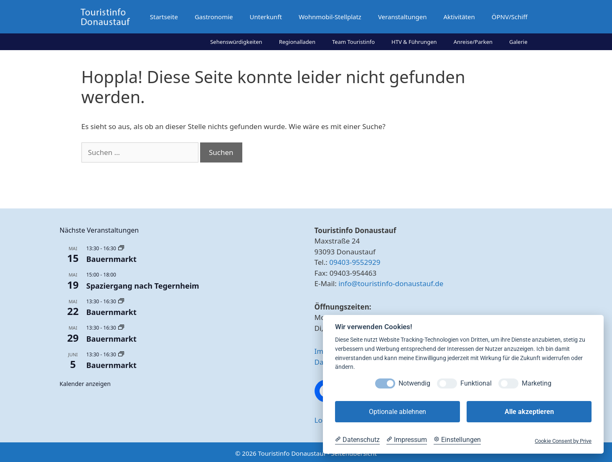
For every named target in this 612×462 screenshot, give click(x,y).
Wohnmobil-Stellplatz (330, 17)
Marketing (536, 383)
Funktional (476, 383)
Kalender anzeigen (85, 384)
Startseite (164, 17)
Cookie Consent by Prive (563, 441)
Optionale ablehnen (397, 412)
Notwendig (414, 383)
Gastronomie (214, 17)
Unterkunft (265, 17)
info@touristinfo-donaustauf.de (390, 283)
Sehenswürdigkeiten (236, 42)
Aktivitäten (459, 17)
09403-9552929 (354, 262)
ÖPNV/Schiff (510, 17)
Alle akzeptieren (529, 412)
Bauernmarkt (111, 259)
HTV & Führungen (414, 42)
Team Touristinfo (353, 42)
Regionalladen (297, 42)
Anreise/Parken (473, 42)
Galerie (518, 42)
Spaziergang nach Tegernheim (142, 286)
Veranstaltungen (402, 17)
